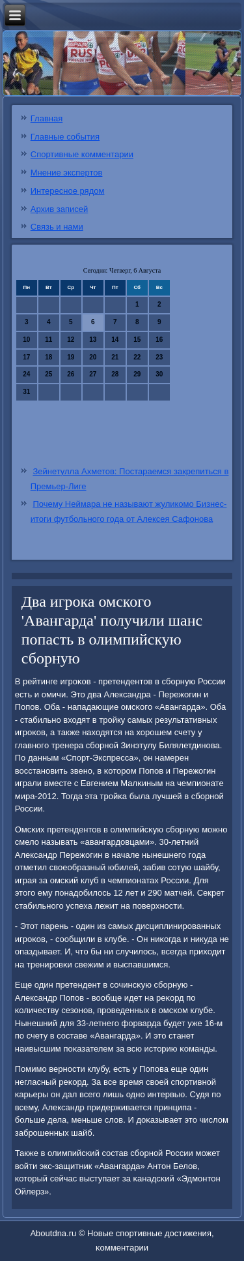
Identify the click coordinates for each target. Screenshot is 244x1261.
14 (114, 339)
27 (92, 374)
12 (70, 339)
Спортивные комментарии (82, 154)
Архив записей (59, 209)
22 (137, 357)
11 (48, 339)
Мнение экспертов (67, 172)
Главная (46, 118)
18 (48, 357)
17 (26, 357)
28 (114, 374)
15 (137, 339)
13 (92, 339)
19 (70, 357)
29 (137, 374)
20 (92, 357)
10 (26, 339)
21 (114, 357)
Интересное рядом (68, 191)
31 (26, 391)
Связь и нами (57, 227)
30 (159, 374)
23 (159, 357)
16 (159, 339)
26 (70, 374)
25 (48, 374)
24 (26, 374)
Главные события (65, 137)
